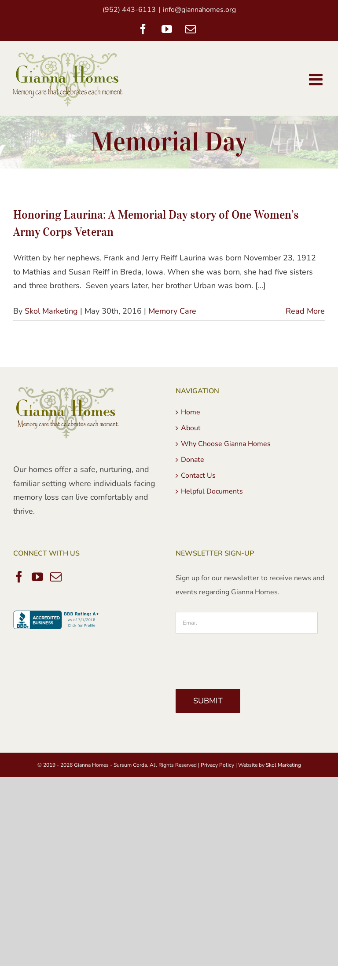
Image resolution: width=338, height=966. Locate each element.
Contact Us (198, 475)
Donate (192, 459)
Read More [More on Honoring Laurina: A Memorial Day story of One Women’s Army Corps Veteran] (305, 311)
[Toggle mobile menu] (317, 80)
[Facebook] (19, 576)
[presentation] (242, 658)
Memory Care (172, 311)
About (191, 428)
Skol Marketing (51, 311)
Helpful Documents (212, 491)
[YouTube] (37, 576)
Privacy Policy (217, 764)
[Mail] (56, 576)
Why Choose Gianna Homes (226, 443)
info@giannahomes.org (199, 10)
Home (190, 412)
